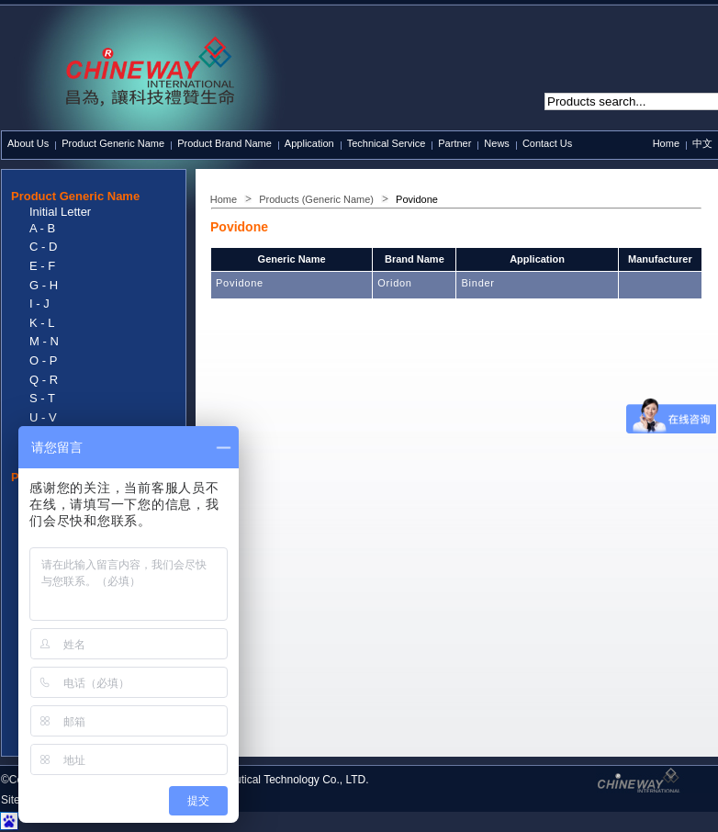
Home (666, 143)
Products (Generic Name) (316, 199)
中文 (702, 143)
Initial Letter (60, 212)
